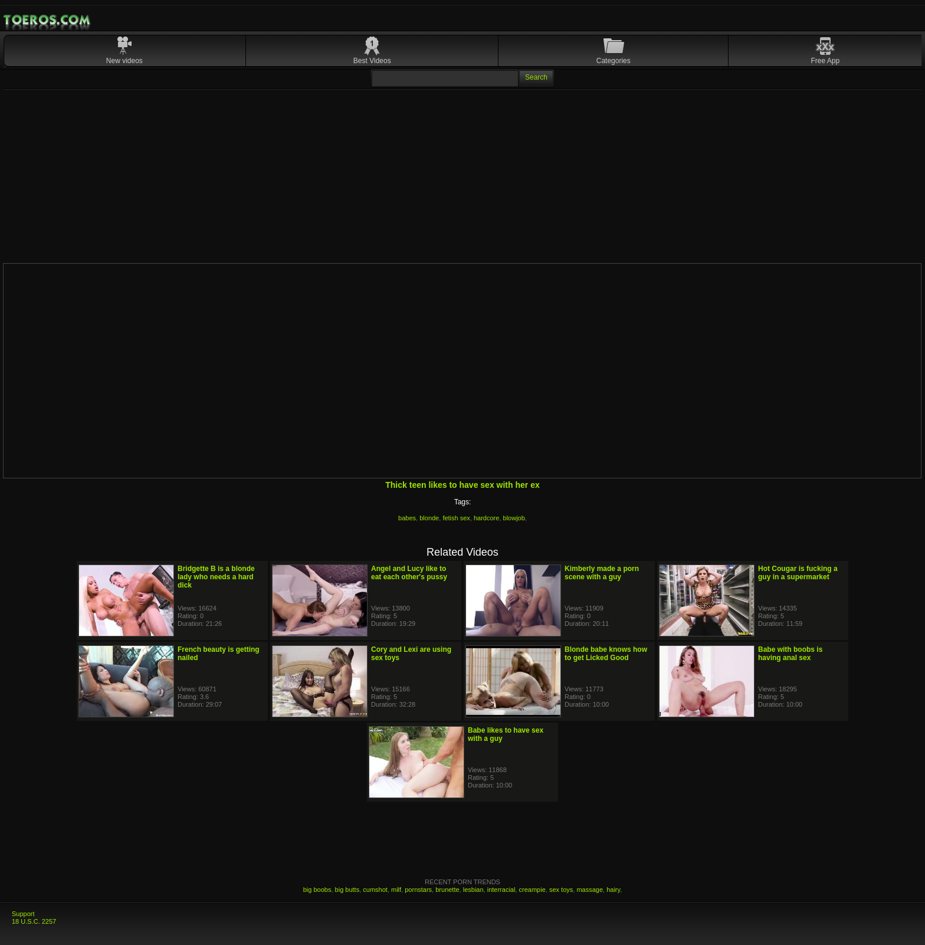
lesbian (473, 889)
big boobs (317, 889)
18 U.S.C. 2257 (34, 921)
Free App (825, 61)
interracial (501, 889)
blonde (429, 517)
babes (407, 517)
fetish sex (456, 517)
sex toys (561, 889)
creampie (532, 889)
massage (589, 889)
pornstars (418, 889)
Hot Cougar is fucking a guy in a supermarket (798, 573)
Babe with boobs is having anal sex (790, 653)
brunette (447, 889)
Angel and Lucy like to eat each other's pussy (409, 573)
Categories (613, 61)
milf (396, 889)
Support (23, 913)
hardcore (486, 517)
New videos (124, 61)
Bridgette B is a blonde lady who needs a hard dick (216, 577)
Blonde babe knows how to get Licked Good (606, 653)
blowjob (514, 517)
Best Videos (372, 61)
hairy (613, 889)
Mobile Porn (48, 20)
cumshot (375, 889)
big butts (347, 889)
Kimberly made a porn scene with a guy (602, 573)
